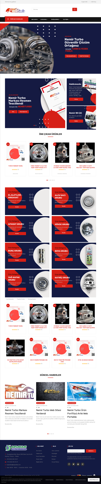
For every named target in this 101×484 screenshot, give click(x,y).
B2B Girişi (93, 1)
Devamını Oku (8, 424)
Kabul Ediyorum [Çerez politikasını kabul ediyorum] (94, 479)
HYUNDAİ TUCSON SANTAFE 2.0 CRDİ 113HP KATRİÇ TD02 (62, 166)
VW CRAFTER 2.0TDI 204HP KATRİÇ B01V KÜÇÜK (15, 360)
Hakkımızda (39, 453)
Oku (13, 117)
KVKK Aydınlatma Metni (80, 479)
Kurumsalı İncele (71, 62)
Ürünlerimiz (55, 19)
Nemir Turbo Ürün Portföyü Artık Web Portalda (77, 413)
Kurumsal (44, 19)
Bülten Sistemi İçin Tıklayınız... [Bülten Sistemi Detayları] (74, 453)
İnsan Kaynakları (40, 456)
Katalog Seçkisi (32, 299)
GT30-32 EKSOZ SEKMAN (85, 360)
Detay (76, 99)
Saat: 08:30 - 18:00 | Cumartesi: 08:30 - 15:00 (18, 467)
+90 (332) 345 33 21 (11, 462)
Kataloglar (54, 453)
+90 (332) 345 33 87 (11, 459)
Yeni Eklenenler (10, 299)
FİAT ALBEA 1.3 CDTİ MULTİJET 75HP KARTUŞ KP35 (85, 166)
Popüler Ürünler (21, 299)
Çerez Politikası (69, 479)
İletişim (65, 19)
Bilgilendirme (9, 403)
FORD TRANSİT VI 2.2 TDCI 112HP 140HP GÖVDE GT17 (39, 166)
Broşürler (54, 456)
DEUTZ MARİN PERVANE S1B (38, 360)
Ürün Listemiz (55, 450)
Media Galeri (39, 459)
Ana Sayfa (34, 19)
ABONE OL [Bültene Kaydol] (91, 450)
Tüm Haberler (23, 117)
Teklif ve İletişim (84, 62)
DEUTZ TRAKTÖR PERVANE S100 (62, 360)
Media (76, 121)
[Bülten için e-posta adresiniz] (76, 451)
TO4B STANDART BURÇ (15, 166)
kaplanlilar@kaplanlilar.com (13, 464)
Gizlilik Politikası (59, 479)
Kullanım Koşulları (49, 479)
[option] (50, 48)
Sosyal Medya (55, 462)
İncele (17, 207)
